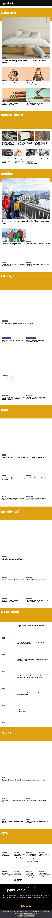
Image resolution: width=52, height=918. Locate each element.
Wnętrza (4, 57)
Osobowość (4, 80)
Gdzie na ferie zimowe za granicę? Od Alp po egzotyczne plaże (25, 222)
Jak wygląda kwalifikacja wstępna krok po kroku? (7, 875)
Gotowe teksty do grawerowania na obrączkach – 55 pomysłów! (33, 710)
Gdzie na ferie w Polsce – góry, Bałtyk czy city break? (37, 265)
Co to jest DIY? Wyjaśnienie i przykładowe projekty (24, 457)
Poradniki (4, 852)
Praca (3, 140)
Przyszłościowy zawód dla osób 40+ (44, 855)
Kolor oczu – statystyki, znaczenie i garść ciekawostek (31, 626)
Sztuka (3, 777)
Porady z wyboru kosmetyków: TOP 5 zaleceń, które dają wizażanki (32, 659)
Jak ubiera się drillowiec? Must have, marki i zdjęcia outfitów (32, 693)
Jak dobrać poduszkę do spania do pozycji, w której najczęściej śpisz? (24, 61)
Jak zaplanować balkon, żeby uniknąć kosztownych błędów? (36, 499)
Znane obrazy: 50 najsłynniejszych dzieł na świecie (23, 780)
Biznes (19, 140)
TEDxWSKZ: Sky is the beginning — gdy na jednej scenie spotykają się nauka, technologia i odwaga (13, 398)
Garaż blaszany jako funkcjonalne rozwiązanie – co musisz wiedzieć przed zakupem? (19, 857)
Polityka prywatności (29, 915)
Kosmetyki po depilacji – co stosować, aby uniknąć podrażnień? (31, 642)
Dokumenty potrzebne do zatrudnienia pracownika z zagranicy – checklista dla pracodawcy (18, 877)
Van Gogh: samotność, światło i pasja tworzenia (36, 801)
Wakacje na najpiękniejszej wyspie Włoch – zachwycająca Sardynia (30, 876)
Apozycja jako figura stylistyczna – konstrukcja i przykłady (35, 341)
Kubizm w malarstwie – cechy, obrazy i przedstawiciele (37, 822)
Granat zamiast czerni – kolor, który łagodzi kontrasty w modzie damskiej (44, 875)
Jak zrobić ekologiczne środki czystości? (37, 478)
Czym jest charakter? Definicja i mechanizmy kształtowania (10, 104)
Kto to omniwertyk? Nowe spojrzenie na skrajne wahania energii (37, 104)
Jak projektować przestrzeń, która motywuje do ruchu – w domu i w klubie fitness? (7, 160)
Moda (3, 688)
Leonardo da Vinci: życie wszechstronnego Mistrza (13, 801)
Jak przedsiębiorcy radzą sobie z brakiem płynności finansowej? (25, 143)
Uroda (3, 638)
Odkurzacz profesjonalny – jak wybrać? (7, 855)
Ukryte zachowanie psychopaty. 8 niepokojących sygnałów (35, 83)
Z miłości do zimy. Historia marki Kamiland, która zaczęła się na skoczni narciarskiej (31, 676)
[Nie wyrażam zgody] (50, 914)
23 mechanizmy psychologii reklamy (44, 158)
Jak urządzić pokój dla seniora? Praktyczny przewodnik (13, 478)
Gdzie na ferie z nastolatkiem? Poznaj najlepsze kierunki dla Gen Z (12, 244)
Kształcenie (4, 321)
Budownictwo (30, 496)
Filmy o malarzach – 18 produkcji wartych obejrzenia (13, 822)
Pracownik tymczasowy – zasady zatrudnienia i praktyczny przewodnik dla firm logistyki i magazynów (9, 144)
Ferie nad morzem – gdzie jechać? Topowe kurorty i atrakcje (38, 244)
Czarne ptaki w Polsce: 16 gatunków (11, 378)
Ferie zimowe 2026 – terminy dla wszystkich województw (17, 323)
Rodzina (4, 218)
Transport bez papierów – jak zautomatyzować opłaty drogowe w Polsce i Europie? (42, 144)
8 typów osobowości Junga (13, 559)
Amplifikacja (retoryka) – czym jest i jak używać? (12, 341)
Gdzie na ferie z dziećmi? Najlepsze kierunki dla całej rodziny (13, 265)
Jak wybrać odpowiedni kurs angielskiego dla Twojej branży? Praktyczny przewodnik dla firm (31, 160)
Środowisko (4, 375)
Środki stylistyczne (6, 338)
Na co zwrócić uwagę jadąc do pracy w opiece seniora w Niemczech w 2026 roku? (19, 160)
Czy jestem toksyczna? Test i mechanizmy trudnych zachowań (13, 83)
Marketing (41, 155)
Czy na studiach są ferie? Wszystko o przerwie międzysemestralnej (36, 398)
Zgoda (20, 915)
